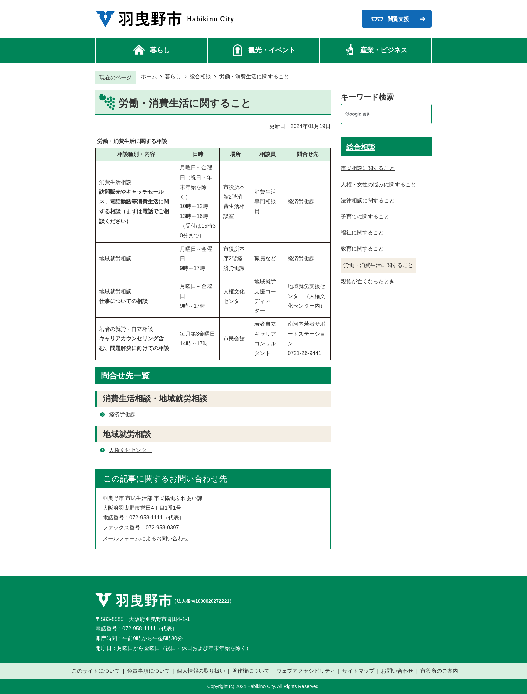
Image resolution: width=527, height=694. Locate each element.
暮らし (173, 76)
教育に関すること (362, 249)
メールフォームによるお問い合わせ (146, 538)
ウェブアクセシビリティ (305, 671)
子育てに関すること (365, 216)
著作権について (251, 671)
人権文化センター (130, 450)
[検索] (379, 114)
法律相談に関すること (368, 200)
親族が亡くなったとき (368, 281)
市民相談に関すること (368, 168)
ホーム (149, 76)
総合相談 (200, 76)
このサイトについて (96, 671)
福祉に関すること (362, 232)
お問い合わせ (397, 671)
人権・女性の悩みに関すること (378, 184)
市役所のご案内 (439, 671)
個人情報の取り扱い (201, 671)
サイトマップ (358, 671)
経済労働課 (122, 414)
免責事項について (148, 671)
